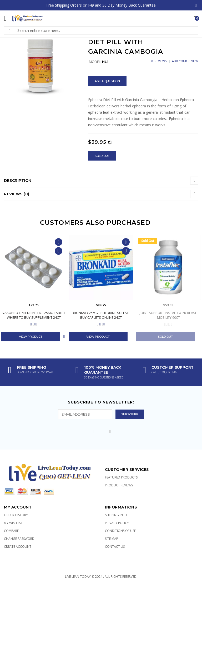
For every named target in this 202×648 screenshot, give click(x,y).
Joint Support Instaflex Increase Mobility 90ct (168, 315)
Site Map (111, 538)
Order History (16, 515)
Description (18, 180)
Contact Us (115, 546)
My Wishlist (13, 523)
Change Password (19, 538)
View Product (30, 336)
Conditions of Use (120, 531)
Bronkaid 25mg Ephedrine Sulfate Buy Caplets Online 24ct (101, 315)
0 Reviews (159, 61)
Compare (11, 531)
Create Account (17, 546)
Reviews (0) (16, 194)
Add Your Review (185, 61)
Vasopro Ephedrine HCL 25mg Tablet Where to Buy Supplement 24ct (33, 315)
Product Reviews (119, 485)
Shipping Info (116, 515)
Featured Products (121, 477)
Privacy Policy (117, 523)
